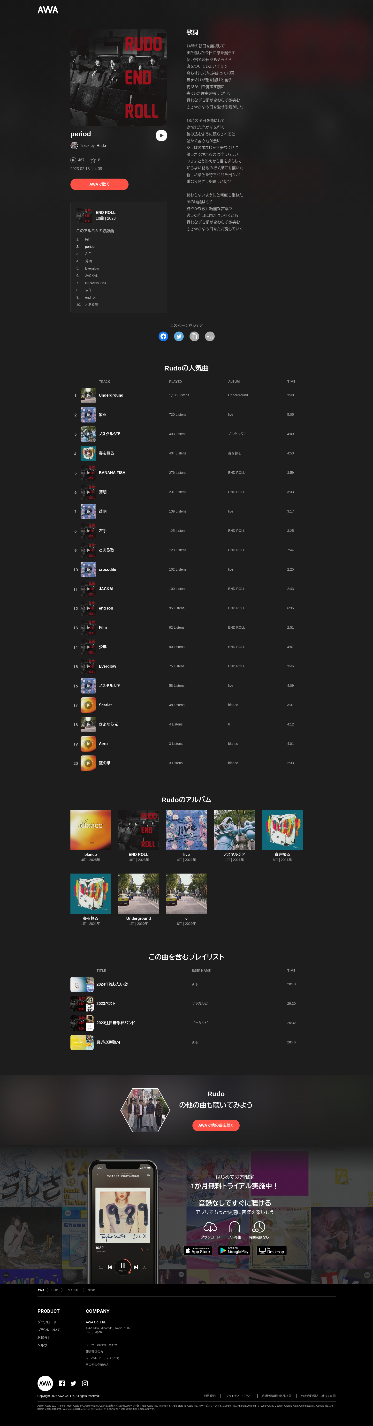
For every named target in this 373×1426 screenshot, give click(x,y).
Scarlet (105, 705)
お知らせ (44, 1338)
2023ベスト (106, 1004)
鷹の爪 (105, 763)
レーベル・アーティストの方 (103, 1358)
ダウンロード (47, 1322)
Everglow (92, 268)
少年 (88, 290)
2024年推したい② (112, 984)
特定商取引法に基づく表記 (318, 1396)
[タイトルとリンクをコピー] (194, 336)
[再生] (161, 135)
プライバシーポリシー (239, 1396)
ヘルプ (42, 1345)
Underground (111, 395)
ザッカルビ (200, 1003)
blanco (233, 705)
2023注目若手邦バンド (116, 1023)
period (91, 1290)
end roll (90, 297)
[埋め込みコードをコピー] (210, 336)
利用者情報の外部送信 (276, 1396)
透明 (103, 511)
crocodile (107, 569)
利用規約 (210, 1396)
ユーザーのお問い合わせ (101, 1345)
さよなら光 (108, 724)
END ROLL (106, 213)
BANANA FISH (96, 283)
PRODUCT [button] (49, 1311)
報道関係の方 (94, 1351)
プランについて (49, 1330)
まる (195, 984)
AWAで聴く (99, 184)
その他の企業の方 (97, 1364)
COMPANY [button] (97, 1311)
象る (103, 415)
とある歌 (91, 305)
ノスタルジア (110, 434)
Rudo (101, 145)
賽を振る (106, 453)
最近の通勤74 (108, 1042)
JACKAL (91, 276)
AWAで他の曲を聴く (216, 1125)
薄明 (88, 261)
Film (88, 239)
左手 (88, 254)
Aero (103, 744)
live (230, 414)
